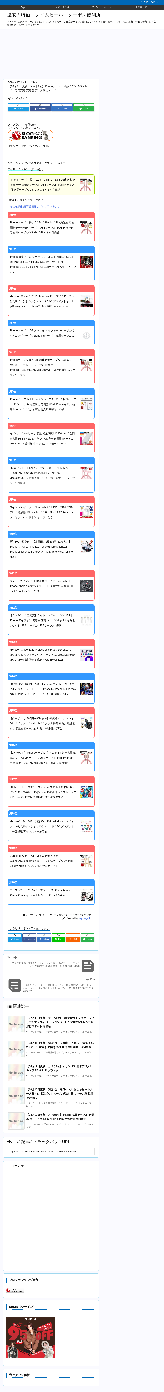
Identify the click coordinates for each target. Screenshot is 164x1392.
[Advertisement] (82, 54)
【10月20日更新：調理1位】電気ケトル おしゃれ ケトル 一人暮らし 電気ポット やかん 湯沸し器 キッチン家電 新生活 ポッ (59, 1093)
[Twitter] (18, 108)
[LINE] (58, 939)
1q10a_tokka (86, 918)
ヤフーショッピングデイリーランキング (70, 914)
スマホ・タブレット (29, 82)
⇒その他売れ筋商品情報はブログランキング (34, 206)
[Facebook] (40, 108)
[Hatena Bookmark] (62, 108)
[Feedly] (83, 108)
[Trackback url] (51, 1151)
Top (12, 82)
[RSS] (73, 939)
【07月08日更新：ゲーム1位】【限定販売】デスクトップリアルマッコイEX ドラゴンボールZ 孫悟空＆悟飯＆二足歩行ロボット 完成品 (60, 1022)
